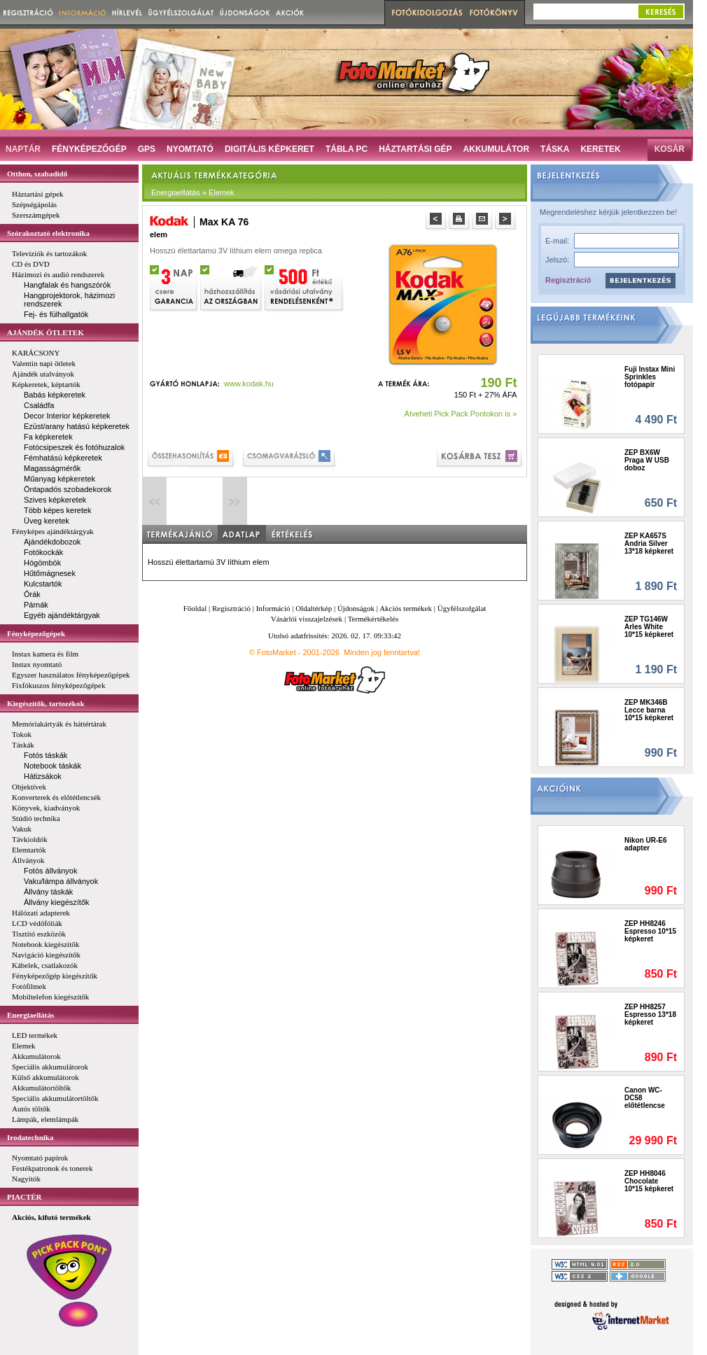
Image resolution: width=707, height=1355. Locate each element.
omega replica (298, 250)
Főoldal (195, 608)
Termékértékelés (373, 619)
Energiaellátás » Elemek (192, 192)
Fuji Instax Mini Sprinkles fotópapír (649, 376)
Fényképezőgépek (36, 633)
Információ (273, 608)
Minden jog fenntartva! (382, 652)
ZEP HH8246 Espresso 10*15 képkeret (650, 931)
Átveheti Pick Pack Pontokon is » (461, 413)
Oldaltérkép (313, 608)
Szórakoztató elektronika (48, 233)
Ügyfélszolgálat (462, 608)
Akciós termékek (405, 608)
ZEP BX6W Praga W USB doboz (646, 460)
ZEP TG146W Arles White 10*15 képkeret (648, 626)
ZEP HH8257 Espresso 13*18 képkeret (650, 1014)
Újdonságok (355, 608)
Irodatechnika (30, 1137)
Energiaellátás (30, 1015)
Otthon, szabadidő (37, 173)
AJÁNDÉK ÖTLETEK (45, 332)
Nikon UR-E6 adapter (645, 844)
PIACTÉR (24, 1197)
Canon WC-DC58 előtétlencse (644, 1097)
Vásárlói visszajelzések (306, 619)
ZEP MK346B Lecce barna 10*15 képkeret (648, 710)
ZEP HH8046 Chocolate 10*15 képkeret (648, 1181)
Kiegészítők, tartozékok (46, 703)
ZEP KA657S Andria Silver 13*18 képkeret (648, 543)
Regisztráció (568, 280)
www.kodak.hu (249, 383)
